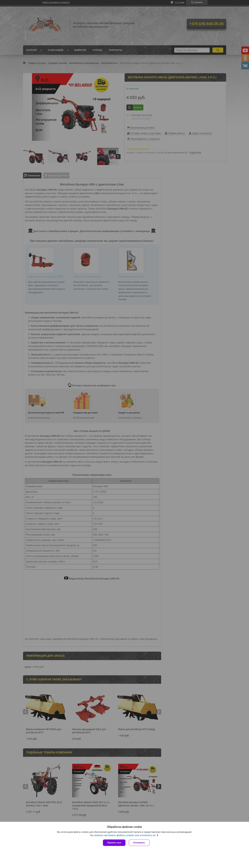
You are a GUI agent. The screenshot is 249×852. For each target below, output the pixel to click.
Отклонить (139, 842)
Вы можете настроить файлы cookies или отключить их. (123, 835)
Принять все (114, 842)
